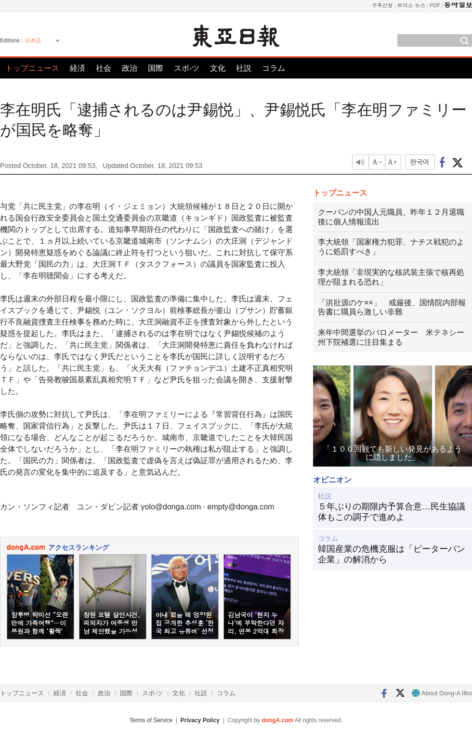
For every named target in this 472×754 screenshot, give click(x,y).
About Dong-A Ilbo (442, 693)
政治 (129, 68)
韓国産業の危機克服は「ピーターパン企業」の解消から (391, 554)
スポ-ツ (186, 68)
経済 (77, 68)
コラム (273, 68)
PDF (435, 5)
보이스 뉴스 (411, 5)
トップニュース (32, 68)
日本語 (33, 40)
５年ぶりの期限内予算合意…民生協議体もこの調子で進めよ (391, 512)
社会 (103, 68)
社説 (243, 68)
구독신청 (382, 5)
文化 (217, 68)
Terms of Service (151, 720)
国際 (155, 68)
